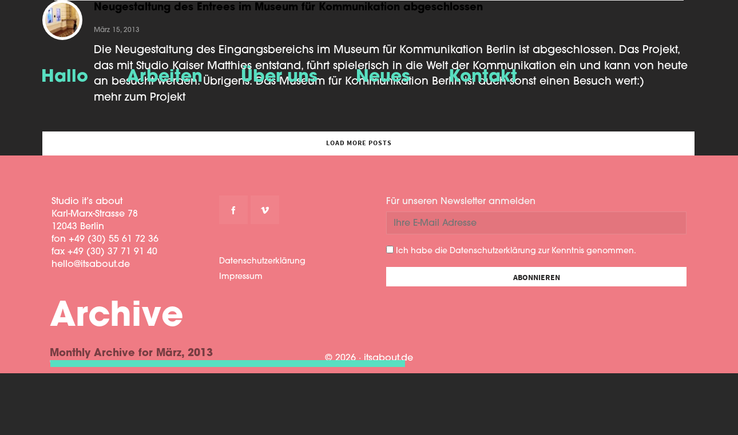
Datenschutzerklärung (262, 261)
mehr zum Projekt (139, 98)
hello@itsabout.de (90, 264)
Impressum (241, 277)
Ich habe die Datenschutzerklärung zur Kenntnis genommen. (511, 251)
